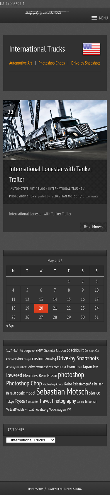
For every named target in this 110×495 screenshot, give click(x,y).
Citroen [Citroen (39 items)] (61, 350)
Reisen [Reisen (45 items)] (99, 384)
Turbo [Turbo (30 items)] (88, 401)
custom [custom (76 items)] (38, 358)
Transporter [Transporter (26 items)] (32, 402)
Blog (41, 189)
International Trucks (65, 189)
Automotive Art (23, 189)
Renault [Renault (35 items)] (11, 393)
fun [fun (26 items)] (80, 367)
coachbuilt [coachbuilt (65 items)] (75, 350)
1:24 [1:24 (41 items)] (9, 350)
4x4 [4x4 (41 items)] (16, 350)
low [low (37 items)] (95, 366)
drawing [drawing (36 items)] (50, 359)
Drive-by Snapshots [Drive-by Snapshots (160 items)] (78, 358)
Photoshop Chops (22, 196)
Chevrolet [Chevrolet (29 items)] (49, 350)
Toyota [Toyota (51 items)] (20, 401)
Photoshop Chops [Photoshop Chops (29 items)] (53, 384)
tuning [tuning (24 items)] (80, 402)
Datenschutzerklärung (65, 488)
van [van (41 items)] (94, 401)
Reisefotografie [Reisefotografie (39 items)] (83, 384)
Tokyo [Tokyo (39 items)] (10, 401)
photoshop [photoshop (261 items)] (71, 374)
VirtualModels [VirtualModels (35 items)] (15, 409)
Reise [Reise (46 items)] (68, 384)
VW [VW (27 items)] (69, 409)
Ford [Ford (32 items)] (63, 367)
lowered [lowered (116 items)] (14, 375)
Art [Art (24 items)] (21, 351)
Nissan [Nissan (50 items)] (52, 375)
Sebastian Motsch (66, 196)
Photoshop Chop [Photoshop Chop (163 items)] (24, 383)
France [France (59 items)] (72, 366)
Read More (93, 226)
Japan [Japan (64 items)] (87, 366)
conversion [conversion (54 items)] (14, 359)
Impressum (35, 488)
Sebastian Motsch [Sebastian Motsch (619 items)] (62, 391)
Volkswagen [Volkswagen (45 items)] (57, 409)
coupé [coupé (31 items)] (27, 359)
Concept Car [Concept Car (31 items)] (92, 350)
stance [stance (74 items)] (94, 393)
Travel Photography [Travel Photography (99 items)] (57, 400)
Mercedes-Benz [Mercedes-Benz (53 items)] (34, 375)
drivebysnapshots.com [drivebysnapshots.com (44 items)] (44, 366)
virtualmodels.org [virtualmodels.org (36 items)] (36, 409)
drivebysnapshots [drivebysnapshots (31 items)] (16, 367)
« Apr (10, 325)
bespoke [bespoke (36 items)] (29, 350)
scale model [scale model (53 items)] (26, 393)
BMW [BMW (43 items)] (39, 350)
